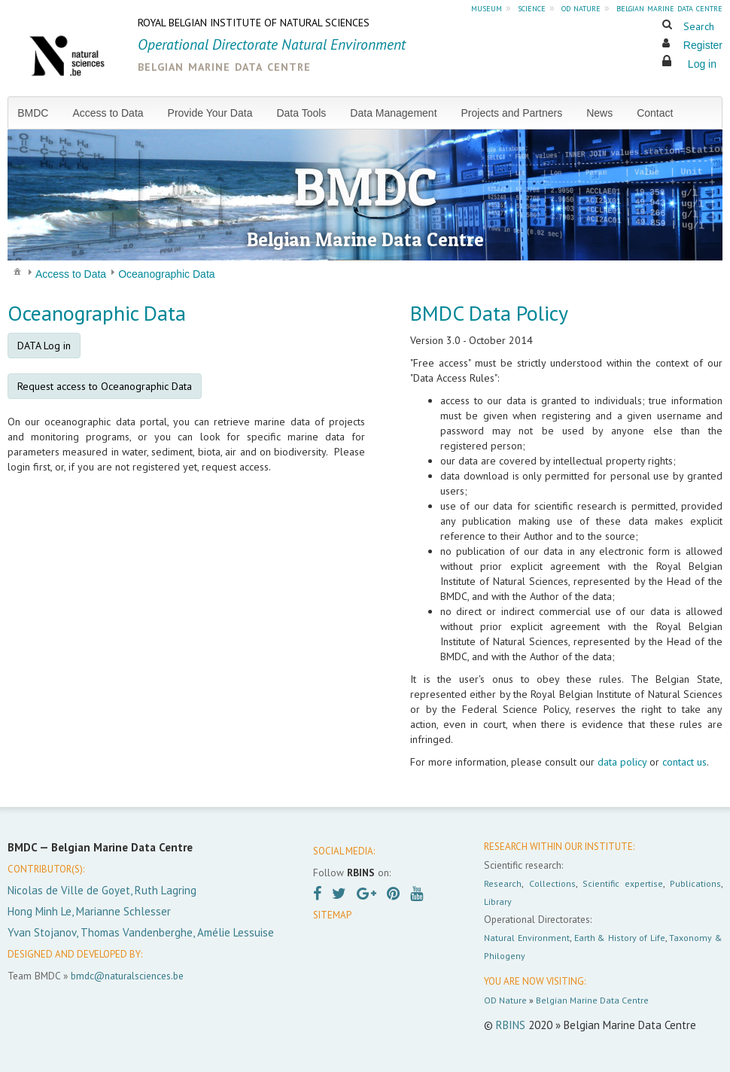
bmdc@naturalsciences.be (127, 975)
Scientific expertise (622, 883)
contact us (684, 762)
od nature (581, 7)
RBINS (510, 1025)
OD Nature (505, 1000)
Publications (695, 883)
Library (498, 901)
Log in (702, 64)
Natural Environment (527, 937)
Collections (552, 883)
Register (702, 45)
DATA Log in (44, 345)
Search (698, 26)
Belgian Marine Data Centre (592, 1000)
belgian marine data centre (669, 7)
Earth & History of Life (619, 937)
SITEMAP (332, 915)
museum (486, 7)
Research (503, 883)
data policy (622, 762)
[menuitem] (38, 113)
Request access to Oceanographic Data (104, 386)
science (532, 7)
